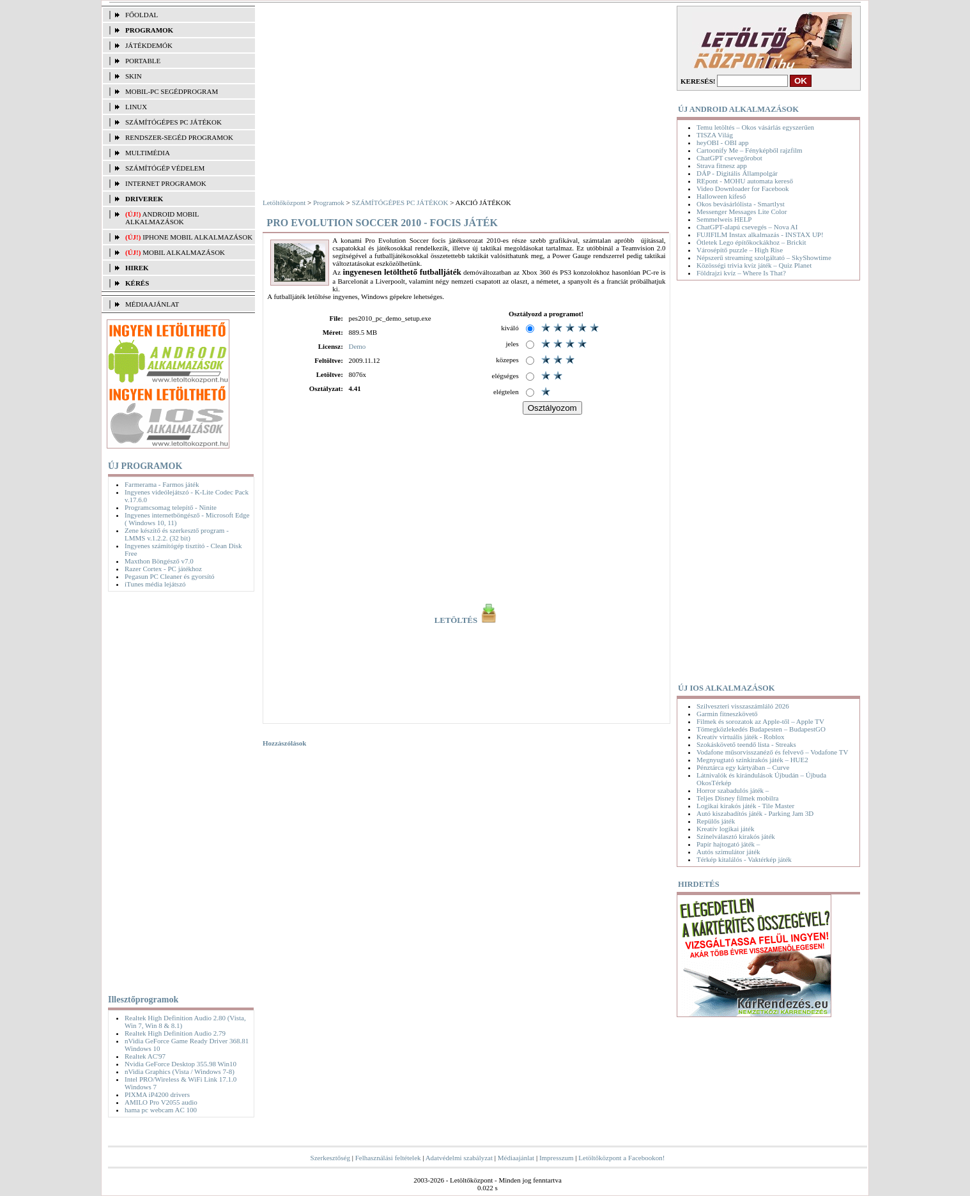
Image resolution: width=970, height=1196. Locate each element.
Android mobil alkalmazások (162, 218)
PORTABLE (142, 61)
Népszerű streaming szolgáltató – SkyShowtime (764, 257)
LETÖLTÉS (467, 620)
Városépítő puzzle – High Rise (740, 250)
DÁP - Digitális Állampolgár (737, 173)
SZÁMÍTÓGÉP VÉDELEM (164, 168)
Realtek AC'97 (145, 1056)
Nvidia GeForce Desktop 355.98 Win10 (180, 1064)
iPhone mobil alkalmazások (197, 237)
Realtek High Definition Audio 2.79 (175, 1033)
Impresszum (556, 1158)
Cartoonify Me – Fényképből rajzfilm (750, 150)
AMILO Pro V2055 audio (161, 1102)
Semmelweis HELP (724, 219)
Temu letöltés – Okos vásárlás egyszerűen (755, 127)
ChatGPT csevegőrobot (729, 158)
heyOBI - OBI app (723, 142)
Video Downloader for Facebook (743, 188)
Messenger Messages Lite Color (742, 211)
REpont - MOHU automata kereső (745, 181)
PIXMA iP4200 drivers (157, 1094)
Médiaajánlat (516, 1158)
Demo (357, 346)
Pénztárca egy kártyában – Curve (743, 767)
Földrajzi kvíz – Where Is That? (741, 273)
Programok (328, 202)
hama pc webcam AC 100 (161, 1110)
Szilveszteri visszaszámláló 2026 (743, 706)
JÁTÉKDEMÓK (149, 45)
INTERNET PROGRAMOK (165, 183)
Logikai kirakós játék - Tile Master (745, 805)
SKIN (133, 76)
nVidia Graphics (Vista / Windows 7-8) (180, 1071)
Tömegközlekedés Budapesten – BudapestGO (761, 729)
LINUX (136, 107)
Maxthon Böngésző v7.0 (159, 561)
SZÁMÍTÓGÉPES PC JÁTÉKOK (173, 122)
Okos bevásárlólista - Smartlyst (741, 204)
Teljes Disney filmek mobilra (737, 798)
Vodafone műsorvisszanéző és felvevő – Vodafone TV (772, 752)
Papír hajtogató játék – (728, 844)
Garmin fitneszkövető (727, 713)
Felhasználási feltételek (388, 1158)
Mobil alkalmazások (183, 252)
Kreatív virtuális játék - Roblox (740, 736)
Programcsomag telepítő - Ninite (171, 507)
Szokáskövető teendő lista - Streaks (746, 744)
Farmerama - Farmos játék (162, 484)
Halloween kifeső (721, 196)
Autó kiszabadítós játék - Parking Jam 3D (755, 813)
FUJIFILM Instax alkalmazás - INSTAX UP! (760, 234)
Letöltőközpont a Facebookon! (621, 1158)
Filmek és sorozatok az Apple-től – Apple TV (760, 721)
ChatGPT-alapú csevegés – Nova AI (747, 227)
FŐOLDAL (141, 15)
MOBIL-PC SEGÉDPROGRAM (171, 91)
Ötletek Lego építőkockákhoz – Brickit (751, 242)
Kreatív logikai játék (725, 828)
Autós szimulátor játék (728, 851)
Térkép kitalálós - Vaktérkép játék (744, 859)
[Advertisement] (178, 790)
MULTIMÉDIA (147, 153)
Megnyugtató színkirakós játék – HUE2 (752, 759)
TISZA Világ (715, 135)
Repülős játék (716, 821)
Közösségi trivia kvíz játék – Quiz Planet (754, 265)
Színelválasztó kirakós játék (736, 836)
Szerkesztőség (330, 1158)
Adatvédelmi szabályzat (459, 1158)
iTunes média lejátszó (155, 584)
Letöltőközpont (284, 202)
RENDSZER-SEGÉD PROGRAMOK (179, 137)
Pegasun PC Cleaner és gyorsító (170, 576)
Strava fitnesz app (722, 165)
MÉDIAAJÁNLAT (152, 304)
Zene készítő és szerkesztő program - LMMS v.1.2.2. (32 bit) (177, 534)
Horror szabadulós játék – (733, 790)
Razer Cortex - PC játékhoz (163, 568)
